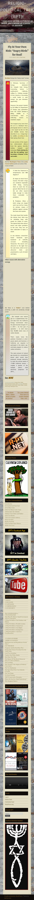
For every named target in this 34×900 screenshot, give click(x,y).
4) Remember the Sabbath (12, 512)
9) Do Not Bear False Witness (13, 523)
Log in (6, 797)
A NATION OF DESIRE (11, 638)
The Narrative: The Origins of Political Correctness (15, 665)
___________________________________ (16, 610)
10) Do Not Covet (9, 525)
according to (21, 136)
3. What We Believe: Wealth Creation (15, 624)
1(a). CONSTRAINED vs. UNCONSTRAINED (11, 614)
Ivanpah (25, 385)
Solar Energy (7, 386)
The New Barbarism (10, 668)
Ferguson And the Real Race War (14, 648)
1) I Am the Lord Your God (12, 506)
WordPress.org (9, 804)
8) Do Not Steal (9, 519)
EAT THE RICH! (9, 646)
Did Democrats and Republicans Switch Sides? (16, 643)
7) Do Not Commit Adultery (12, 518)
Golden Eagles (21, 385)
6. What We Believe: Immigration (14, 630)
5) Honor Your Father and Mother (14, 514)
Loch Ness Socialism (10, 653)
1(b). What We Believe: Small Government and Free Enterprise (16, 617)
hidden (18, 308)
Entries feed (8, 799)
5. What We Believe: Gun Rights (13, 628)
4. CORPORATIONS (10, 606)
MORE (10, 377)
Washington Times (14, 386)
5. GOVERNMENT (10, 608)
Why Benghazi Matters (11, 681)
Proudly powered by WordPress (13, 896)
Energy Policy (17, 382)
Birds (16, 385)
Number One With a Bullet (12, 655)
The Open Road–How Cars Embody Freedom (14, 670)
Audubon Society (11, 385)
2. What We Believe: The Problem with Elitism (15, 621)
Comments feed (9, 802)
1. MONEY (8, 600)
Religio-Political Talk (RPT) (17, 10)
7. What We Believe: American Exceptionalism (13, 632)
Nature (17, 383)
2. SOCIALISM (9, 602)
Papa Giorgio (22, 57)
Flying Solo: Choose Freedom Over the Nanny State (15, 650)
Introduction (8, 504)
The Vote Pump (9, 673)
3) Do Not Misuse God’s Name (13, 510)
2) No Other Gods (10, 508)
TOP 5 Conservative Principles (13, 677)
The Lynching (9, 662)
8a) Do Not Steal (9, 521)
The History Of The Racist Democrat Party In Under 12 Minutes (15, 659)
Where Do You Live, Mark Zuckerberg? (15, 679)
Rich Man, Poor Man (10, 657)
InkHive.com (7, 898)
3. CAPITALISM (9, 604)
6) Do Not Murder (10, 516)
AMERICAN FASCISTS (11, 640)
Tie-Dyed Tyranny (10, 675)
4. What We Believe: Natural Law (14, 626)
